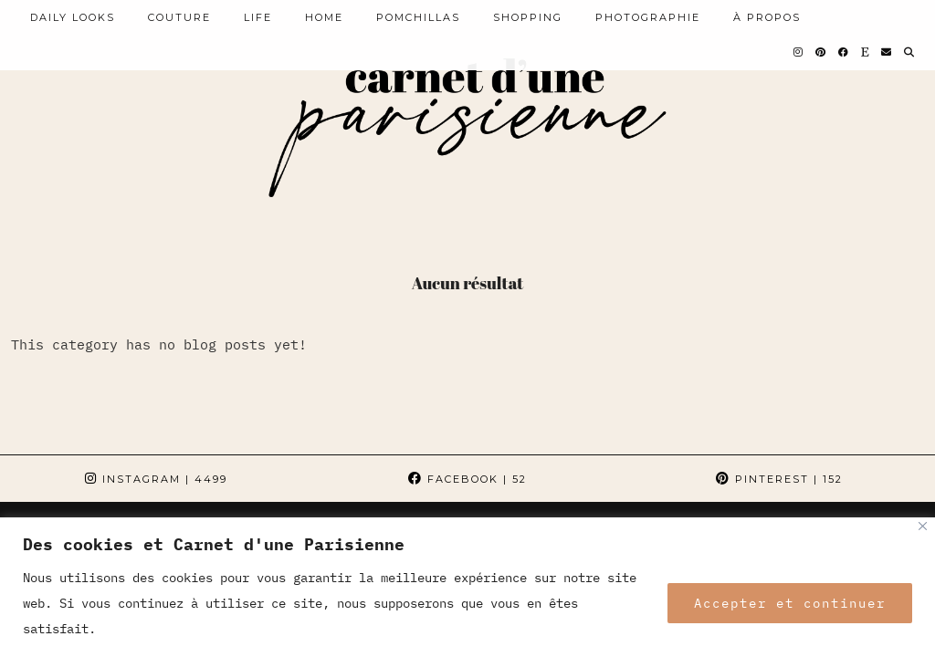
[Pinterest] (821, 52)
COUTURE (179, 17)
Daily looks (72, 17)
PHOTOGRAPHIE (647, 17)
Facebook (467, 479)
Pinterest (779, 479)
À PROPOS (767, 17)
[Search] (910, 52)
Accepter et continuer (790, 603)
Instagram (156, 479)
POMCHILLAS (418, 17)
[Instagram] (798, 52)
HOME (324, 17)
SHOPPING (527, 17)
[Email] (887, 52)
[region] (467, 587)
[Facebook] (844, 52)
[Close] (923, 526)
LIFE (258, 17)
